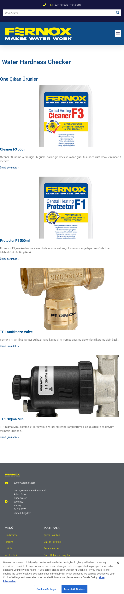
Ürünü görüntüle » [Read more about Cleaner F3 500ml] (9, 167)
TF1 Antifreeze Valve (16, 332)
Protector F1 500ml (15, 241)
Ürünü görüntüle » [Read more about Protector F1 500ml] (9, 259)
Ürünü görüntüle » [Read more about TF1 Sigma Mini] (9, 437)
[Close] (118, 565)
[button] (118, 33)
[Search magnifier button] (118, 12)
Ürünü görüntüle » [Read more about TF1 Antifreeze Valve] (9, 346)
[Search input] (59, 12)
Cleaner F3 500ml (13, 149)
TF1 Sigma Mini (12, 419)
